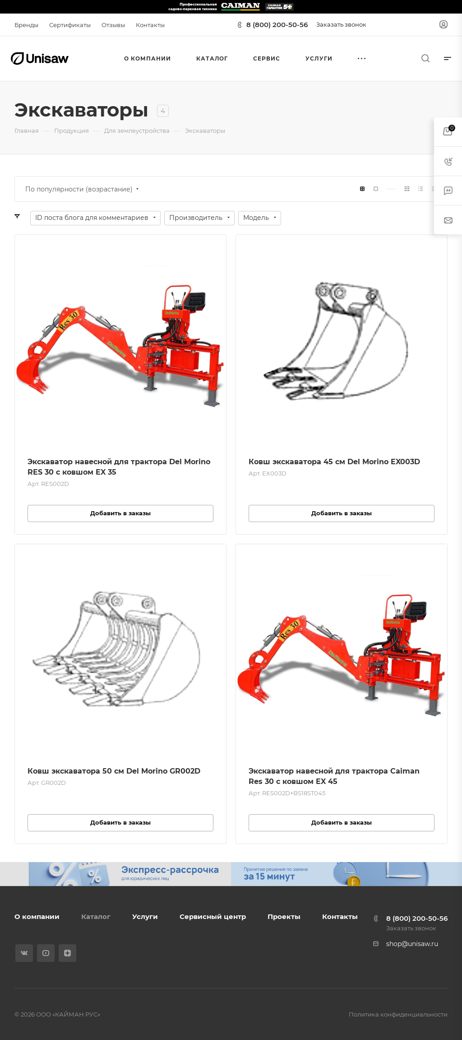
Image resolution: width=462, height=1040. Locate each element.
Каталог (96, 916)
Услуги (145, 916)
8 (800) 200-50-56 (277, 24)
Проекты (284, 916)
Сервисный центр (213, 916)
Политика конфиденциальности (398, 1014)
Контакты (340, 916)
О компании (37, 916)
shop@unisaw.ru (412, 944)
